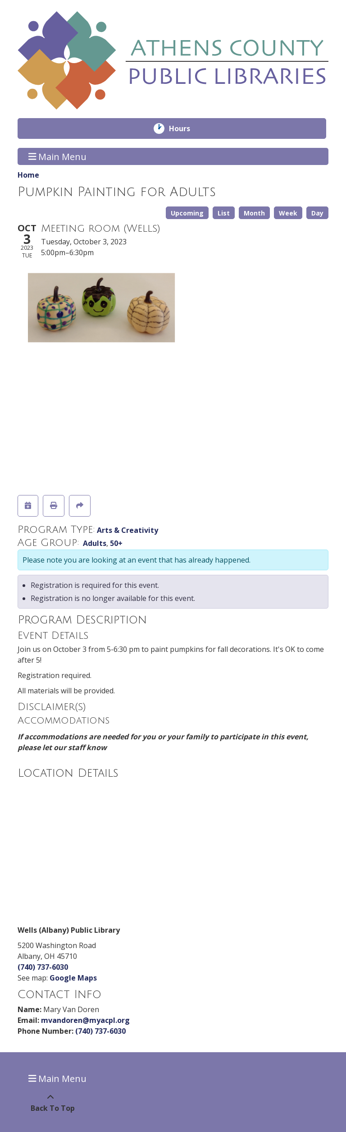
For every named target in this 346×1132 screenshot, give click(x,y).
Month (254, 213)
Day (317, 213)
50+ (116, 543)
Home (28, 175)
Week (288, 213)
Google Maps (73, 978)
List (224, 213)
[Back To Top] (50, 1102)
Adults (94, 543)
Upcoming (187, 213)
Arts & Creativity (127, 530)
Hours (186, 128)
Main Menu (57, 156)
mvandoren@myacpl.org (85, 1020)
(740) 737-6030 (43, 967)
